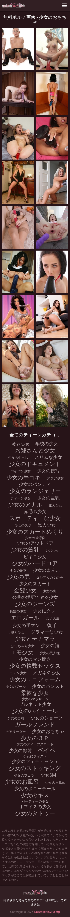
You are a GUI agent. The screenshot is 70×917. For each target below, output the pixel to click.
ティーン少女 (20, 498)
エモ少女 (21, 652)
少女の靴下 (18, 570)
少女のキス (35, 795)
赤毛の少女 (35, 511)
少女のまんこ (46, 570)
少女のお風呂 (22, 781)
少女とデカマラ (35, 638)
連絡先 (35, 904)
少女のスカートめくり (35, 531)
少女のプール (16, 687)
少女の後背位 (35, 538)
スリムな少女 (48, 457)
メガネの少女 (46, 672)
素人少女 (55, 505)
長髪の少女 (18, 611)
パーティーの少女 (35, 801)
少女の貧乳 (25, 549)
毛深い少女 (20, 444)
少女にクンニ (46, 611)
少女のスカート (35, 583)
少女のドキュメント (35, 464)
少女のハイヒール (35, 711)
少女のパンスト (48, 686)
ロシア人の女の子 (49, 578)
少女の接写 (48, 470)
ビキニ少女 (35, 556)
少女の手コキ (23, 477)
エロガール (25, 617)
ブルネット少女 (35, 704)
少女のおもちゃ (48, 731)
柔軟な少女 (35, 693)
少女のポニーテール (35, 788)
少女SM (48, 775)
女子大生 (52, 618)
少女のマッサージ (35, 699)
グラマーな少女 (47, 632)
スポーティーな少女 (35, 518)
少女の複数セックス (35, 666)
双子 (51, 625)
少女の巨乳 (48, 498)
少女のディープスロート (35, 744)
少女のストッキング (35, 768)
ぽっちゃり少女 (23, 646)
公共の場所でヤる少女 (35, 597)
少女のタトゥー (35, 813)
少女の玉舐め (55, 782)
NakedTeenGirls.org (47, 912)
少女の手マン (26, 625)
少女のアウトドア (35, 543)
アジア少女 (55, 478)
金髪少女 (25, 590)
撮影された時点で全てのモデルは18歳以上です (35, 900)
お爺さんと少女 (35, 450)
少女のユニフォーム (35, 679)
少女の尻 (18, 577)
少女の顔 (50, 645)
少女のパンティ (35, 484)
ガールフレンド (35, 724)
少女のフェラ (24, 775)
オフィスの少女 (35, 806)
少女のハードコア (35, 563)
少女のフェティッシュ (35, 761)
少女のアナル (25, 504)
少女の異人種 (50, 653)
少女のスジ (23, 525)
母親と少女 (15, 632)
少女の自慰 (15, 718)
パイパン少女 (20, 471)
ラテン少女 (18, 673)
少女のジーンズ (35, 604)
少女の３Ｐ (35, 738)
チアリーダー (16, 732)
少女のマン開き (35, 659)
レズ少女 (52, 550)
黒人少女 (47, 525)
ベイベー (49, 750)
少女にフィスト (35, 756)
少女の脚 (49, 591)
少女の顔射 (20, 750)
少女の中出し (18, 458)
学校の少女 (46, 443)
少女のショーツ (47, 717)
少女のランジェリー (35, 491)
